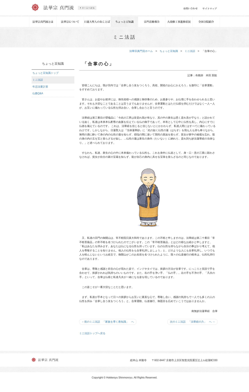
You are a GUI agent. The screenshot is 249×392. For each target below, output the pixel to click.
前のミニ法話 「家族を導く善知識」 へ (108, 321)
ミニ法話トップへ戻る (92, 333)
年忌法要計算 (40, 86)
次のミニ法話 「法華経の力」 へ (192, 321)
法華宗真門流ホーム (141, 51)
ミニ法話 (190, 51)
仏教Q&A (37, 93)
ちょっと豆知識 (169, 51)
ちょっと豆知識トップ (45, 73)
